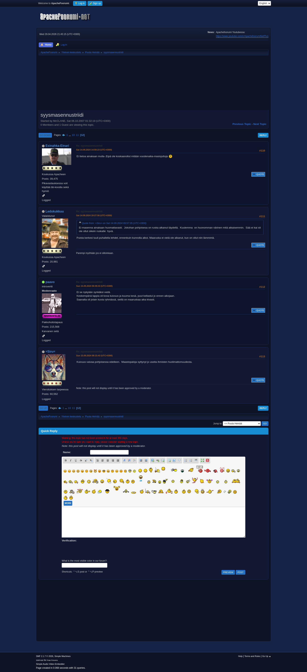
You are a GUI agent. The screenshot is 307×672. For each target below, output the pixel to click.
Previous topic (241, 124)
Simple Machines (62, 656)
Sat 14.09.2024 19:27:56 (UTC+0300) (94, 215)
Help (240, 656)
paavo (49, 282)
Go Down (45, 135)
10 (73, 135)
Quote (258, 174)
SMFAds (39, 660)
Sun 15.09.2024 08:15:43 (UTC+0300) (94, 355)
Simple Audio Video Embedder (50, 664)
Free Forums (52, 660)
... (70, 135)
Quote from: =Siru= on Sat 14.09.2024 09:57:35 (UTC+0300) (114, 223)
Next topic (259, 124)
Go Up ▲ (266, 656)
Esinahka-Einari (57, 145)
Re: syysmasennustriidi (89, 145)
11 (77, 135)
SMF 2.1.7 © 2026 (44, 656)
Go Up (43, 408)
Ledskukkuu (54, 211)
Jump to (217, 423)
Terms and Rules (252, 656)
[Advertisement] (153, 84)
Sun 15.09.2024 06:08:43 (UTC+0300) (94, 286)
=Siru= (50, 351)
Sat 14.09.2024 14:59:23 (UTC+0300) (94, 150)
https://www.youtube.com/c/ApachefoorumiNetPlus (242, 36)
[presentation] (91, 550)
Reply (263, 135)
